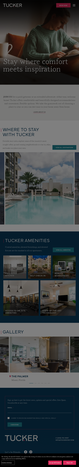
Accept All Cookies (55, 464)
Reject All (70, 464)
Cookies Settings (7, 464)
